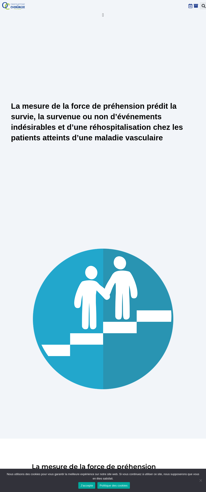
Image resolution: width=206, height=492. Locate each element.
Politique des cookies (113, 485)
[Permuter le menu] (103, 15)
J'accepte (87, 485)
